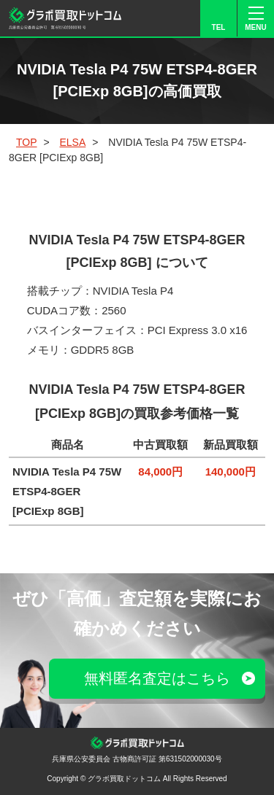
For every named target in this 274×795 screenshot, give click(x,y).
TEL (219, 27)
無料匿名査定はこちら (157, 678)
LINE (144, 18)
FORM (181, 18)
